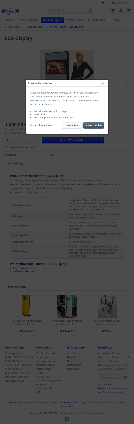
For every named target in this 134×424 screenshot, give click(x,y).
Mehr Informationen (41, 77)
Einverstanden (94, 77)
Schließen (72, 77)
